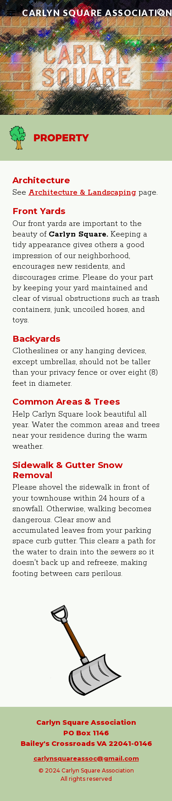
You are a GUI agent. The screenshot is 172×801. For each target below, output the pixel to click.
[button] (11, 12)
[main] (86, 377)
